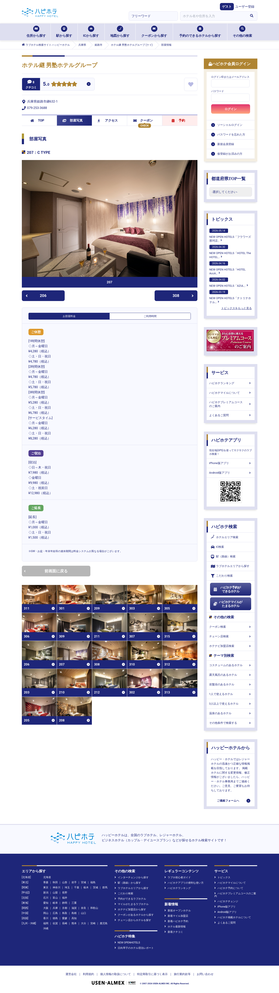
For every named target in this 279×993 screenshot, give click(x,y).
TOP (37, 120)
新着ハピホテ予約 (176, 921)
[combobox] (213, 16)
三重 (74, 902)
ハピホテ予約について (228, 888)
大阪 (45, 907)
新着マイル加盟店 (176, 915)
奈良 (83, 907)
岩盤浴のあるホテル (230, 684)
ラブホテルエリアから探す (230, 566)
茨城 (95, 887)
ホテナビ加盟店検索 (230, 646)
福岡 (45, 923)
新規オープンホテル (177, 910)
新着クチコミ (173, 931)
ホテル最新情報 (175, 926)
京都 (64, 907)
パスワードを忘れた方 (231, 134)
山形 (64, 882)
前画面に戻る (46, 571)
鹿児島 (103, 923)
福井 (64, 897)
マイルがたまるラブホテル (132, 904)
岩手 (74, 882)
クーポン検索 (230, 626)
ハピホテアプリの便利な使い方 (184, 882)
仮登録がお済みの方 (229, 153)
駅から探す (64, 32)
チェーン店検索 (230, 636)
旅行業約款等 (182, 974)
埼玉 (67, 887)
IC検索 (217, 547)
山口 (83, 913)
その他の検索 (242, 32)
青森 (45, 882)
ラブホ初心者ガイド (177, 877)
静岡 (64, 902)
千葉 (76, 887)
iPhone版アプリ (230, 463)
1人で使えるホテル (230, 694)
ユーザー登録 (244, 7)
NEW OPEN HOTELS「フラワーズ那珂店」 (230, 235)
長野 (64, 892)
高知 (74, 918)
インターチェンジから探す (132, 877)
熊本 (74, 923)
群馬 (104, 887)
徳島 (55, 918)
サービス (219, 372)
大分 (83, 923)
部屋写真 (73, 120)
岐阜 (55, 902)
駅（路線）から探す (128, 882)
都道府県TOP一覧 (228, 178)
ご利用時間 (150, 316)
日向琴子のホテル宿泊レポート (134, 947)
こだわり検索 (222, 576)
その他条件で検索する (230, 722)
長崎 (64, 923)
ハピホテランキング (230, 383)
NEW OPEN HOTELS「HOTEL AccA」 (227, 268)
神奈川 (56, 887)
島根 (74, 913)
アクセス (108, 120)
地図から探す (120, 32)
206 (36, 295)
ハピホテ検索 (224, 526)
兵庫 (55, 907)
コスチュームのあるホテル (230, 665)
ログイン (231, 109)
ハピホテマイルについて (230, 392)
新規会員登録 (225, 144)
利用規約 (88, 974)
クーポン (143, 120)
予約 (178, 120)
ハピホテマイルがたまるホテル (227, 604)
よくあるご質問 (230, 415)
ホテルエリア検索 (224, 537)
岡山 (45, 913)
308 (183, 295)
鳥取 (64, 913)
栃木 (86, 887)
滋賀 (74, 907)
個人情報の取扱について (115, 974)
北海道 (47, 877)
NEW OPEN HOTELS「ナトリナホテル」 (230, 297)
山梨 (55, 892)
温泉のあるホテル (230, 713)
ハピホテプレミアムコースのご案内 (230, 404)
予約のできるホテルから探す (200, 32)
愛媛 (64, 918)
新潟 (45, 892)
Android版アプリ (230, 472)
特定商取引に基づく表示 (152, 974)
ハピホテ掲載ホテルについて (232, 917)
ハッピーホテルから (230, 747)
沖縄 (45, 928)
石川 (45, 897)
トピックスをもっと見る (236, 308)
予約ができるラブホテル (130, 898)
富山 (55, 897)
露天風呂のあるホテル (230, 674)
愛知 (45, 902)
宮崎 (92, 923)
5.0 (46, 84)
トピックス (222, 219)
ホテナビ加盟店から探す (130, 909)
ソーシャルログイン (229, 124)
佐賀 (55, 923)
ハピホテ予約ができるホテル (227, 589)
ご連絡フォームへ (228, 800)
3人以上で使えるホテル (230, 703)
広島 (55, 913)
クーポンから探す (154, 32)
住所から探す (36, 32)
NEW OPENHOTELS (127, 942)
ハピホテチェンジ (226, 901)
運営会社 (71, 974)
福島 (92, 882)
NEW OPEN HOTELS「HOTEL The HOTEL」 (230, 252)
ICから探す (91, 32)
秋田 (55, 882)
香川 (45, 918)
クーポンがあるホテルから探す (134, 914)
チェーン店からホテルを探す (133, 920)
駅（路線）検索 (223, 556)
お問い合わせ (205, 974)
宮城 (83, 882)
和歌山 (94, 907)
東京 (45, 887)
